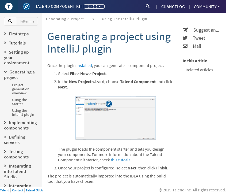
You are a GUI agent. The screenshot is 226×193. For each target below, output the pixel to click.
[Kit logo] (26, 6)
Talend (4, 190)
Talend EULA (34, 190)
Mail (192, 46)
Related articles (199, 69)
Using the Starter (19, 101)
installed (84, 65)
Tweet (194, 38)
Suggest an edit (201, 30)
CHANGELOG (173, 6)
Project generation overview (20, 89)
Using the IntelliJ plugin (23, 112)
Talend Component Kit (58, 6)
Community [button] (207, 6)
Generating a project (65, 18)
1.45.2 (94, 6)
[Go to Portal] (9, 6)
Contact (17, 190)
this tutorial (121, 159)
